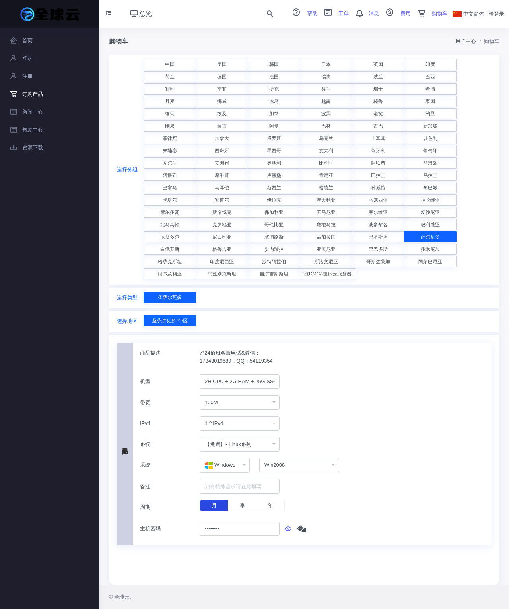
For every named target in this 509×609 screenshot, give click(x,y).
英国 (378, 64)
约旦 (430, 113)
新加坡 (430, 126)
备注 (145, 486)
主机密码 (150, 528)
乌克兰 (326, 138)
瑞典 (326, 77)
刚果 (170, 126)
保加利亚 (274, 212)
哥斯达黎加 (378, 261)
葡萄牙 (430, 150)
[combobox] (240, 381)
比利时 (326, 163)
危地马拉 (326, 224)
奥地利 (274, 163)
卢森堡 (274, 175)
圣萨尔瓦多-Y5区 (170, 321)
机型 (145, 381)
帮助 (302, 13)
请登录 (496, 14)
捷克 (274, 89)
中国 (170, 64)
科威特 (378, 187)
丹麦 (170, 101)
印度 (430, 64)
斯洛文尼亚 (326, 261)
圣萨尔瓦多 (170, 297)
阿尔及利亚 (170, 274)
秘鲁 (378, 101)
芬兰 (326, 89)
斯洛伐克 (221, 212)
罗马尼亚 (326, 212)
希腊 (430, 89)
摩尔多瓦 (169, 212)
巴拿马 (170, 187)
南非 (222, 89)
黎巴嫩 (430, 187)
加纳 (274, 113)
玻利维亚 (430, 224)
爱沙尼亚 (430, 212)
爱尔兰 (170, 163)
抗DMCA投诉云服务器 (328, 274)
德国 (222, 77)
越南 (326, 101)
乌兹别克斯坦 (222, 274)
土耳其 (378, 138)
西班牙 (222, 150)
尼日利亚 (221, 237)
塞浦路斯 (274, 237)
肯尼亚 (326, 175)
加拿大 (222, 138)
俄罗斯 (274, 138)
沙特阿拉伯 (274, 261)
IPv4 (145, 423)
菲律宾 (170, 138)
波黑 (326, 113)
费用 (396, 13)
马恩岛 (430, 163)
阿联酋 (378, 163)
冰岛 (274, 101)
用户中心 (465, 41)
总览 (141, 13)
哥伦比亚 (274, 224)
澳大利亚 (326, 200)
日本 (326, 64)
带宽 (145, 402)
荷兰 (170, 77)
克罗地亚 (221, 224)
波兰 (378, 77)
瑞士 (378, 89)
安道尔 (222, 200)
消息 (364, 13)
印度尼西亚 (222, 261)
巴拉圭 (378, 175)
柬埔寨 (170, 150)
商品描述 (150, 353)
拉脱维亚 (430, 200)
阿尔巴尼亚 (430, 261)
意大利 (326, 150)
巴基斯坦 (378, 237)
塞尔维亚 (378, 212)
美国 (222, 64)
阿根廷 (170, 175)
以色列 (430, 138)
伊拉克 (274, 200)
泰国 (430, 101)
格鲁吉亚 (221, 249)
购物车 (430, 13)
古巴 (378, 126)
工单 (334, 13)
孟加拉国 (326, 237)
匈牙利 (378, 150)
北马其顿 (169, 224)
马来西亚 (378, 200)
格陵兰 (326, 187)
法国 (274, 77)
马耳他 (222, 187)
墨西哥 (274, 150)
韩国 (274, 64)
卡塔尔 (170, 200)
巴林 (326, 126)
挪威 (222, 101)
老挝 (378, 113)
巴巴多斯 (378, 249)
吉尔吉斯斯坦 (274, 274)
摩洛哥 (222, 175)
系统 (145, 444)
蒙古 (222, 126)
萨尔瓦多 (430, 237)
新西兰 (274, 187)
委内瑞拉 (274, 249)
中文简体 (468, 14)
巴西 (430, 77)
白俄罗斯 (169, 249)
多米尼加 (430, 249)
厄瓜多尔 (169, 237)
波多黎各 (378, 224)
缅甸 (170, 113)
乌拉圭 (430, 175)
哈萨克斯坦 (170, 261)
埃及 (222, 113)
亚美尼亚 (326, 249)
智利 (170, 89)
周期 (145, 507)
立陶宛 (222, 163)
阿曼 (274, 126)
